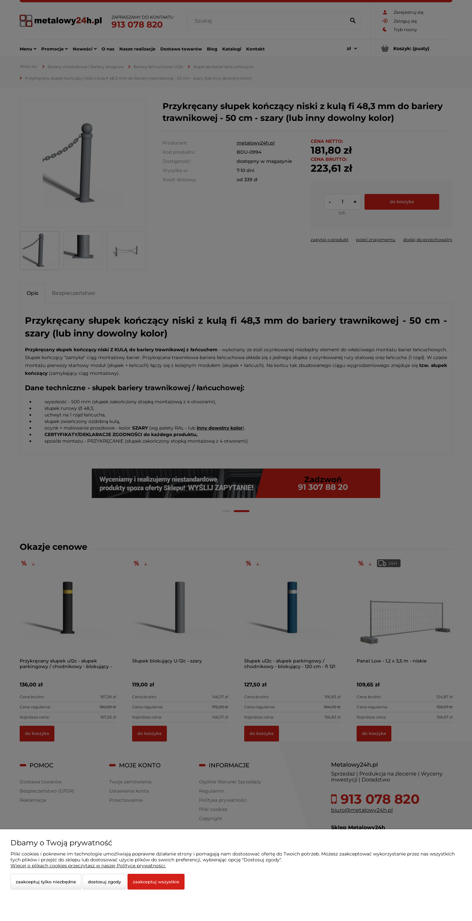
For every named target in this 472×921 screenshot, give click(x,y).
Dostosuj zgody (104, 881)
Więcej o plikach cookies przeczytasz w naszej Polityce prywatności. (88, 866)
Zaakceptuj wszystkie (156, 881)
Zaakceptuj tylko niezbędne (46, 881)
